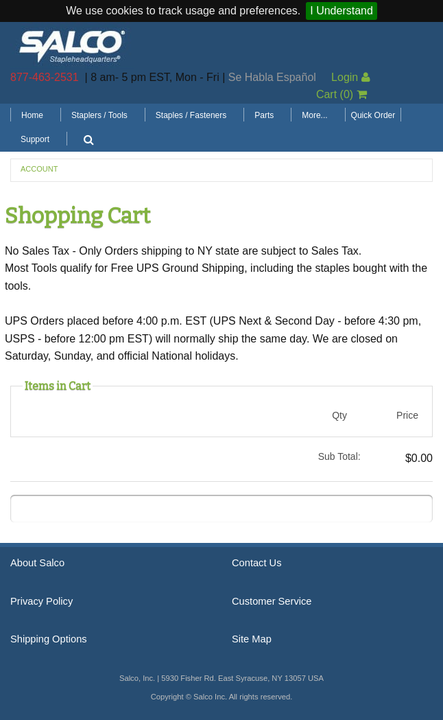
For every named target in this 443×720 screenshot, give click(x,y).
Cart (341, 94)
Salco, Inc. (72, 45)
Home (32, 115)
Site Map (252, 639)
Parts (264, 115)
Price (407, 415)
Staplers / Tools (99, 115)
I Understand (341, 10)
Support (35, 139)
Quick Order (373, 115)
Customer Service (271, 601)
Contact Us (257, 562)
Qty (339, 415)
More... (314, 115)
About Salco (37, 562)
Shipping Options (48, 639)
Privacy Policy (41, 601)
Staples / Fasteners (191, 115)
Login (350, 77)
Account (39, 169)
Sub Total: (339, 456)
